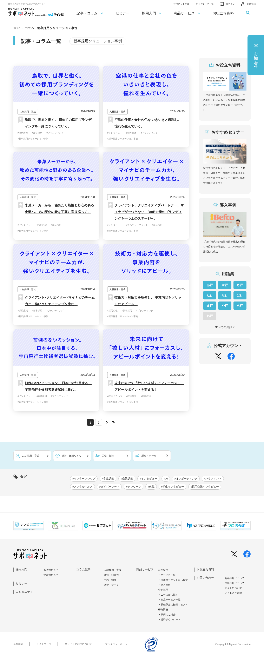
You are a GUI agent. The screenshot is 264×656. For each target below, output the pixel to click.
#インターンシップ (83, 478)
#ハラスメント (213, 478)
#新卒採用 (37, 133)
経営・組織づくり (114, 575)
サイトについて (233, 588)
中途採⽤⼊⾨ (51, 575)
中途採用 (163, 589)
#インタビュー (114, 133)
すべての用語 (225, 327)
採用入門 (151, 13)
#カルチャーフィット (137, 225)
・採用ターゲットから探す (173, 579)
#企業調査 (127, 478)
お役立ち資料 (223, 13)
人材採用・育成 (112, 570)
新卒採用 (163, 570)
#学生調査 (108, 478)
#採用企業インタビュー (205, 486)
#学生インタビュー (172, 486)
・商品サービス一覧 (169, 599)
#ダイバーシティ (109, 486)
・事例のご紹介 (167, 614)
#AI (166, 478)
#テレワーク (133, 486)
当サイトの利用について (78, 644)
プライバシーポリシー (117, 644)
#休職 (151, 486)
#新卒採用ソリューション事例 (33, 138)
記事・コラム (90, 13)
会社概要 (18, 644)
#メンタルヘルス (82, 486)
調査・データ (111, 584)
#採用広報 (23, 133)
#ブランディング (55, 133)
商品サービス (187, 13)
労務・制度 (110, 579)
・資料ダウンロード (169, 619)
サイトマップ (44, 644)
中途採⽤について (234, 583)
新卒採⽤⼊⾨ (51, 570)
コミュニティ (24, 591)
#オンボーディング (185, 478)
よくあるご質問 (233, 593)
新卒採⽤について (234, 578)
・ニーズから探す (168, 594)
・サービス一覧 (167, 575)
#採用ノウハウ (114, 396)
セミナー (123, 13)
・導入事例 (164, 584)
